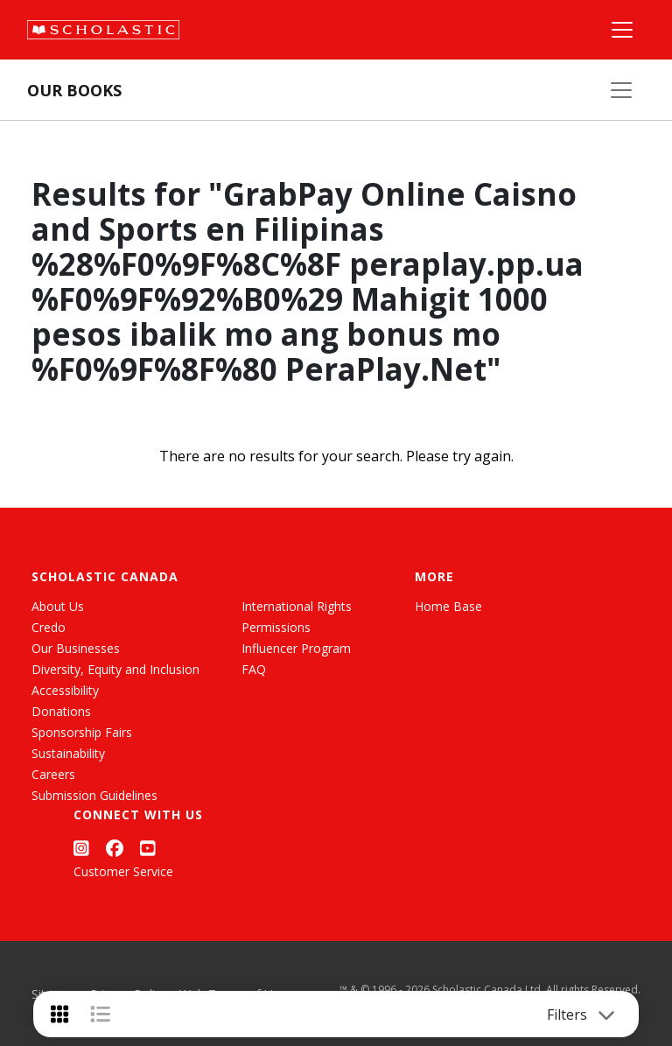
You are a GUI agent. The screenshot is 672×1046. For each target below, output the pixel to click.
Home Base (448, 606)
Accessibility (65, 690)
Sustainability (68, 753)
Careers (53, 774)
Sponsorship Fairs (82, 732)
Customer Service (123, 871)
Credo (49, 627)
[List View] (100, 1014)
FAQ (254, 669)
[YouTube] (148, 848)
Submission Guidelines (95, 795)
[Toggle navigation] (606, 1014)
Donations (61, 711)
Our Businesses (76, 648)
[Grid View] (59, 1014)
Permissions (276, 627)
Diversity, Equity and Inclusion (116, 669)
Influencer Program (296, 648)
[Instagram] (81, 848)
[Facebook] (114, 848)
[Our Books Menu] (621, 90)
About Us (58, 606)
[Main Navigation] (622, 29)
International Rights (297, 606)
